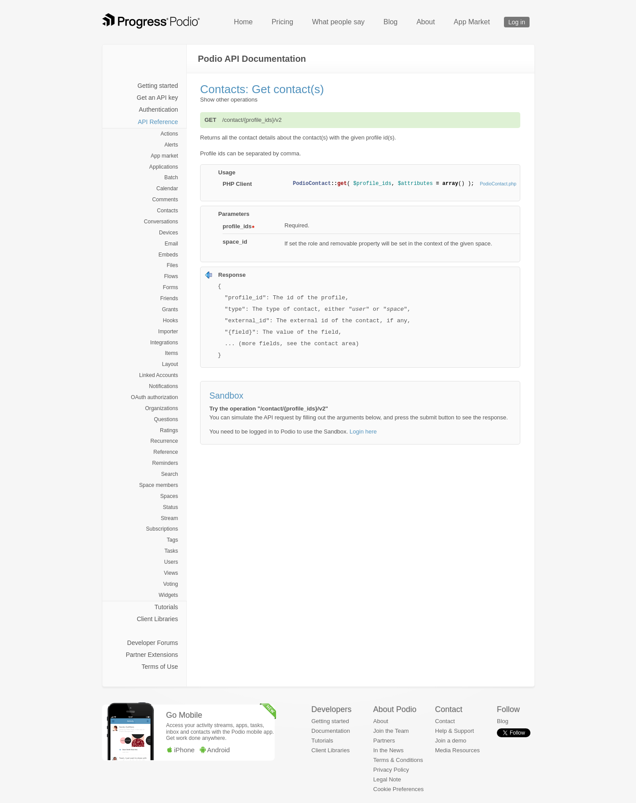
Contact (445, 721)
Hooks (170, 320)
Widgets (168, 595)
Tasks (171, 551)
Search (169, 474)
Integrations (164, 342)
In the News (388, 750)
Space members (158, 485)
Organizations (161, 408)
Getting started (157, 85)
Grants (170, 309)
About (425, 22)
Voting (170, 584)
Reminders (165, 463)
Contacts (167, 210)
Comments (165, 199)
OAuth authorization (154, 397)
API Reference (158, 121)
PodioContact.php (498, 183)
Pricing (282, 22)
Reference (165, 452)
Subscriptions (162, 529)
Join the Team (391, 731)
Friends (169, 298)
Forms (170, 287)
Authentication (158, 109)
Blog (390, 22)
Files (172, 265)
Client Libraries (157, 618)
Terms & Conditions (398, 760)
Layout (170, 364)
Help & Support (454, 731)
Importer (168, 331)
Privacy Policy (391, 769)
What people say (338, 22)
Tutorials (166, 607)
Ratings (169, 430)
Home (243, 22)
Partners (384, 740)
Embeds (168, 255)
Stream (169, 518)
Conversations (161, 222)
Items (171, 353)
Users (171, 562)
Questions (166, 419)
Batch (171, 177)
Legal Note (387, 779)
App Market (472, 22)
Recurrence (164, 441)
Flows (171, 276)
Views (171, 573)
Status (170, 507)
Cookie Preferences (398, 789)
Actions (169, 134)
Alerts (171, 145)
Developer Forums (152, 642)
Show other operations (228, 99)
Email (171, 244)
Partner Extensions (152, 654)
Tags (172, 540)
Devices (168, 233)
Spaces (169, 496)
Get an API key (157, 97)
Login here (363, 431)
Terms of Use (160, 666)
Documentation (330, 731)
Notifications (163, 386)
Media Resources (457, 750)
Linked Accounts (158, 375)
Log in (516, 22)
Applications (163, 167)
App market (164, 156)
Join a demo (450, 740)
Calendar (167, 188)
